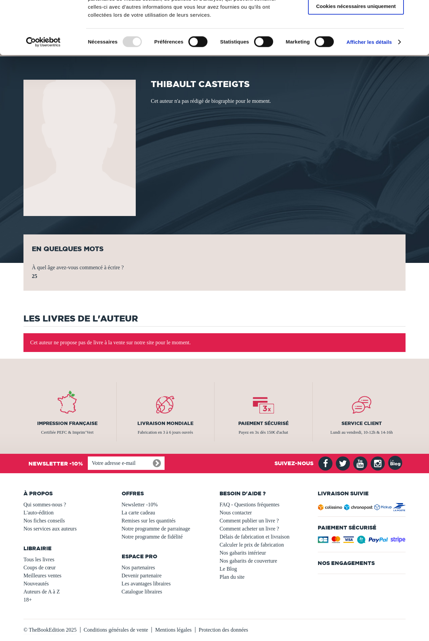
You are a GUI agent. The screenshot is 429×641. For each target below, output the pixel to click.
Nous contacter (236, 512)
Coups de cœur (39, 567)
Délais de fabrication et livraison (255, 537)
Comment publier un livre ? (249, 520)
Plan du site (232, 577)
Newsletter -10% (140, 504)
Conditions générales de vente (116, 630)
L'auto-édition (38, 512)
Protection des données (223, 630)
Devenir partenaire (142, 575)
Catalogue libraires (142, 591)
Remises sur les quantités (149, 520)
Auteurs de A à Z (41, 591)
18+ (27, 599)
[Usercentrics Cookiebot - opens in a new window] (43, 92)
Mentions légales (173, 630)
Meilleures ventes (42, 575)
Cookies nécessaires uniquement (356, 56)
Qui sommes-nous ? (44, 504)
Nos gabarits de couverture (248, 561)
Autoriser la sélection (356, 36)
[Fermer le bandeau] (418, 10)
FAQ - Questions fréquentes (250, 504)
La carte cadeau (138, 512)
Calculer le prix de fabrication (252, 545)
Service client (362, 423)
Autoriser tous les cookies (355, 16)
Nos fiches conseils (44, 520)
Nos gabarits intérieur (243, 553)
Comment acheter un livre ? (249, 528)
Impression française (67, 423)
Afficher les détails (369, 91)
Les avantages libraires (146, 583)
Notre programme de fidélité (152, 537)
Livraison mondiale (165, 423)
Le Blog (228, 569)
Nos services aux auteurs (50, 528)
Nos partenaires (138, 567)
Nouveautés (36, 583)
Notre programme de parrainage (156, 528)
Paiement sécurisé (263, 423)
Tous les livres (38, 559)
